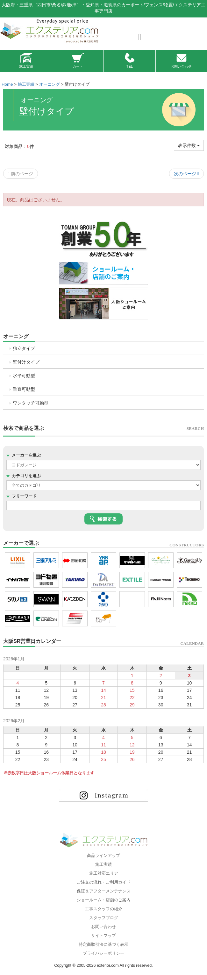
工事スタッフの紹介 (103, 909)
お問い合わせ (181, 60)
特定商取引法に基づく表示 (103, 944)
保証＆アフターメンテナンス (104, 891)
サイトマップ (103, 935)
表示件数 (189, 145)
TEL (129, 60)
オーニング (16, 336)
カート (78, 60)
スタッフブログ (103, 918)
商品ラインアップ (103, 855)
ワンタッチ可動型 (30, 402)
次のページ (186, 173)
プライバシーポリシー (103, 953)
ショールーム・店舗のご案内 (104, 900)
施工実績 (26, 60)
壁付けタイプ (26, 361)
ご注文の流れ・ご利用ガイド (104, 882)
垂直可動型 (24, 389)
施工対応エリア (103, 873)
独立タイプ (24, 348)
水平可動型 (24, 375)
